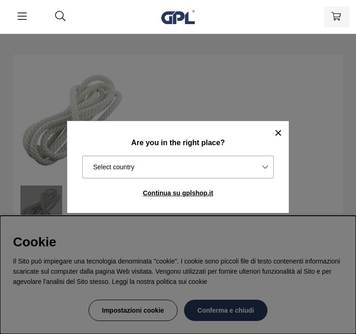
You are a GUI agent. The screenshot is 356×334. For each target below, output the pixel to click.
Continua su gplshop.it (178, 193)
